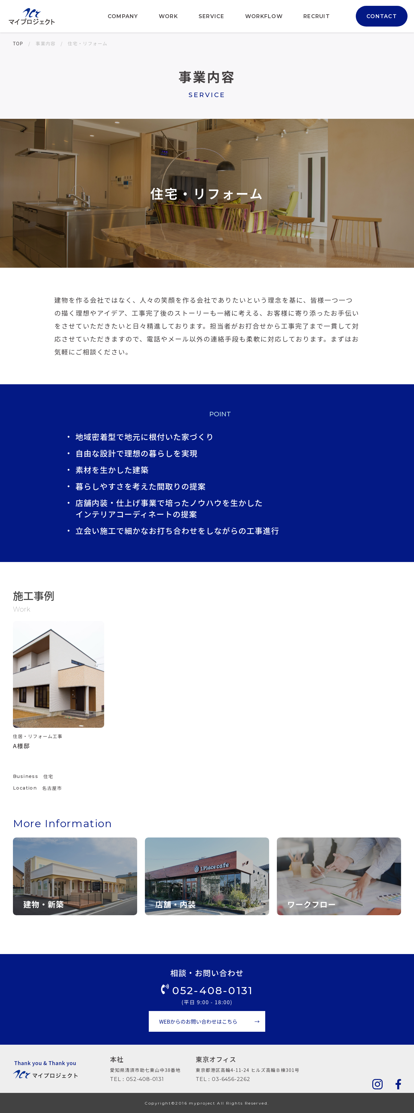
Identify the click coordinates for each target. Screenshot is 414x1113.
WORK (168, 16)
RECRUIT (316, 16)
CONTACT (381, 16)
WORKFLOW (264, 16)
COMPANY (123, 16)
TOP (18, 43)
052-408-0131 (212, 990)
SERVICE (211, 16)
